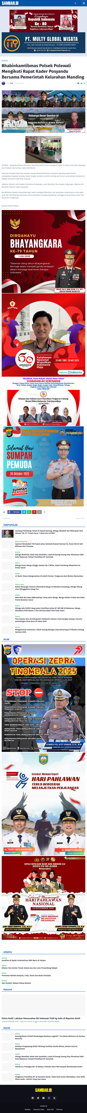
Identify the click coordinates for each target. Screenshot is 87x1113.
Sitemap (59, 1110)
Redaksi (27, 1110)
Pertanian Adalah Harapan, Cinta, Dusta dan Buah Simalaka (26, 975)
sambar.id (43, 1106)
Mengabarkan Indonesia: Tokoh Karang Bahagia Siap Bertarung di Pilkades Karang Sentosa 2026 (49, 631)
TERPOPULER (10, 525)
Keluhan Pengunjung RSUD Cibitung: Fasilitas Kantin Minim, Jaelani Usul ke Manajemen (46, 1047)
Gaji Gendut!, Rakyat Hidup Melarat (16, 983)
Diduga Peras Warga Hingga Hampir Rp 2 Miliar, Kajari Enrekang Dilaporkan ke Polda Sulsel (47, 566)
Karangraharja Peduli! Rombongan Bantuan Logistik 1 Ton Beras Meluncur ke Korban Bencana (50, 1037)
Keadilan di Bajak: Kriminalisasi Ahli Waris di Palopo (24, 960)
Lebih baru (7, 518)
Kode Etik (50, 1110)
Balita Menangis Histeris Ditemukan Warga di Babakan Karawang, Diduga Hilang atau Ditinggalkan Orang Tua (48, 588)
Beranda (5, 60)
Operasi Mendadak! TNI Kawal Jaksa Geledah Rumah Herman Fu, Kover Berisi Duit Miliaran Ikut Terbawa (49, 545)
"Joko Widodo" (43, 389)
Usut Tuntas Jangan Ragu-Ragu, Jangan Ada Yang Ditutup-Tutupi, (43, 385)
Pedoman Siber (38, 1110)
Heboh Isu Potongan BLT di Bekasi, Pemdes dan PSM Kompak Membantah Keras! (48, 1067)
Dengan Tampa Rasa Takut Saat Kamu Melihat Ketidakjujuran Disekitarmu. (43, 383)
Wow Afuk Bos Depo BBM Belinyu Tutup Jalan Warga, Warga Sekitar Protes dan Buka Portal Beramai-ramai (50, 598)
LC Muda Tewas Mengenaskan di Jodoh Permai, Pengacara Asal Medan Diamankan (49, 576)
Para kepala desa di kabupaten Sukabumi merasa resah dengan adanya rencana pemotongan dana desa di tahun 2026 (48, 620)
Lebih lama (80, 518)
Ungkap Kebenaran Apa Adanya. (43, 387)
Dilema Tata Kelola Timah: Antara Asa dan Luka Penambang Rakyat (29, 968)
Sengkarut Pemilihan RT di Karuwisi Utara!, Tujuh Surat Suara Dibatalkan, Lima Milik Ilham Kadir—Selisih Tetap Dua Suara (50, 1078)
